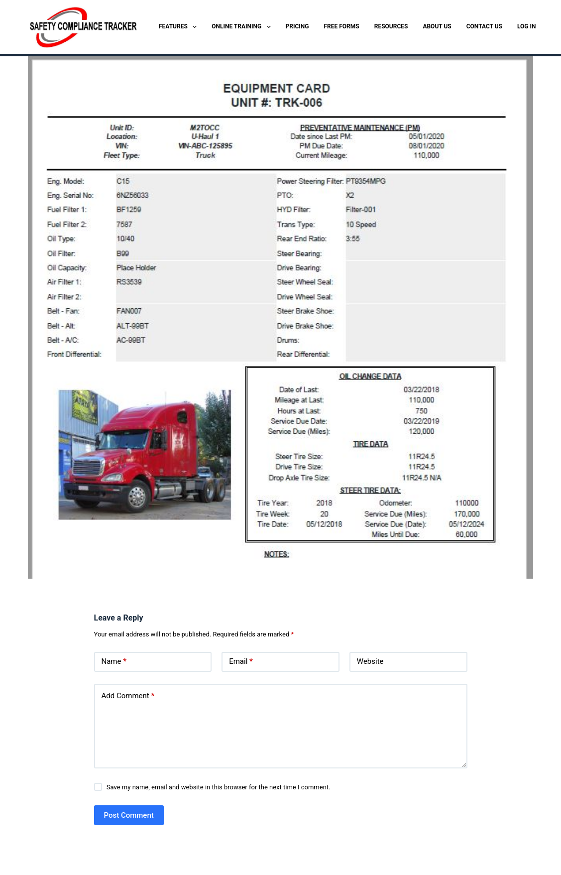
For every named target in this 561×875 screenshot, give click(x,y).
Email (241, 661)
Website (370, 661)
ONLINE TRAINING (243, 27)
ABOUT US (437, 26)
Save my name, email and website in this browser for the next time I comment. (219, 787)
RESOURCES (391, 26)
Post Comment (129, 815)
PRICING (297, 26)
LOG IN (526, 26)
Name (114, 661)
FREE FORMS (341, 26)
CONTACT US (484, 26)
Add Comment (128, 696)
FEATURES (180, 27)
